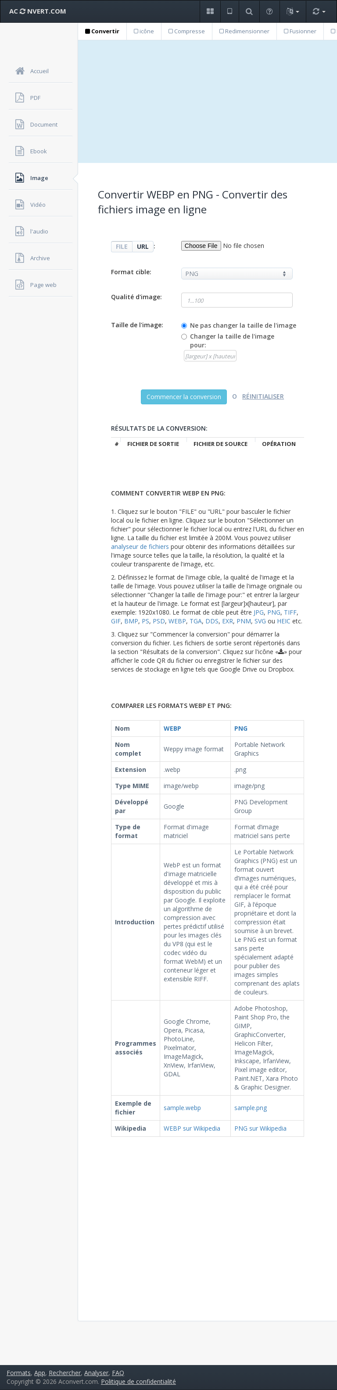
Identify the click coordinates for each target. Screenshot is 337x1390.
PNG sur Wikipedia (260, 1128)
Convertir (102, 31)
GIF (116, 621)
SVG (260, 621)
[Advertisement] (207, 101)
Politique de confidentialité (138, 1381)
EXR (227, 621)
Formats (19, 1373)
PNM (244, 621)
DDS (212, 621)
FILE (122, 246)
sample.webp (182, 1108)
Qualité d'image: (136, 297)
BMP (131, 621)
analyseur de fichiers (140, 546)
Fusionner (300, 31)
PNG (273, 612)
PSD (159, 621)
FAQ (118, 1373)
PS (145, 621)
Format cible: (131, 272)
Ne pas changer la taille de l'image (243, 325)
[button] (210, 11)
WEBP (177, 621)
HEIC (283, 621)
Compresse (186, 31)
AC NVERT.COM (37, 11)
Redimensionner (244, 31)
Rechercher (65, 1373)
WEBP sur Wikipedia (192, 1128)
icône (144, 31)
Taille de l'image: (137, 325)
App (39, 1373)
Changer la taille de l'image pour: (232, 340)
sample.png (250, 1108)
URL (143, 246)
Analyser (96, 1373)
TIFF (290, 612)
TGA (196, 621)
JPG (259, 612)
